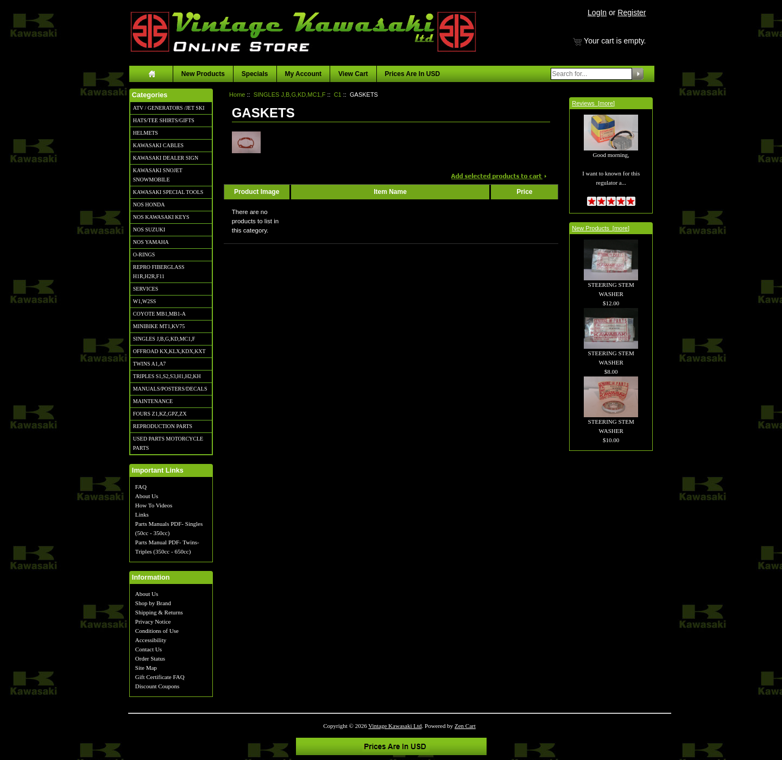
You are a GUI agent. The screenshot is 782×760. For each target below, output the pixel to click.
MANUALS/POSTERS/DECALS (170, 389)
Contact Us (148, 649)
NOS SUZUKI (149, 230)
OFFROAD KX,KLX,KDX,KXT (169, 351)
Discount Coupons (157, 686)
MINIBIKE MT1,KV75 (159, 326)
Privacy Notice (153, 621)
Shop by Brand (153, 603)
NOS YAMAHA (151, 242)
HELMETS (145, 133)
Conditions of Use (157, 630)
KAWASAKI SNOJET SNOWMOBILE (157, 175)
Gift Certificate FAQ (160, 677)
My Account (303, 74)
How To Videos (153, 505)
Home (237, 94)
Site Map (146, 667)
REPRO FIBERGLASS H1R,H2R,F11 (159, 271)
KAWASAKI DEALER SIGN (165, 158)
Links (142, 514)
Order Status (150, 658)
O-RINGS (144, 254)
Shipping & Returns (159, 612)
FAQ (141, 486)
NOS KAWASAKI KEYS (161, 217)
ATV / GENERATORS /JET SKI (169, 108)
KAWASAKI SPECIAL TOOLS (168, 192)
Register (631, 12)
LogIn (597, 12)
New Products (203, 74)
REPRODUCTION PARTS (162, 426)
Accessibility (150, 640)
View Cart (353, 74)
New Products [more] (600, 228)
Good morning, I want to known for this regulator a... (611, 156)
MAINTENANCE (153, 401)
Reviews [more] (593, 103)
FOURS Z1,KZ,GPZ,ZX (160, 414)
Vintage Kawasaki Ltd (394, 726)
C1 (338, 94)
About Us (146, 496)
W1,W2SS (144, 301)
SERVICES (145, 289)
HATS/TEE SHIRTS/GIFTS (163, 120)
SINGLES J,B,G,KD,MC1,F (164, 339)
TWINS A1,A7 (149, 364)
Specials (255, 74)
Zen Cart (465, 726)
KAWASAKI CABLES (158, 145)
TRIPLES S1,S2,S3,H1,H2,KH (167, 376)
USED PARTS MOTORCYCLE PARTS (168, 443)
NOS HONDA (149, 205)
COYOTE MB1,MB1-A (159, 314)
